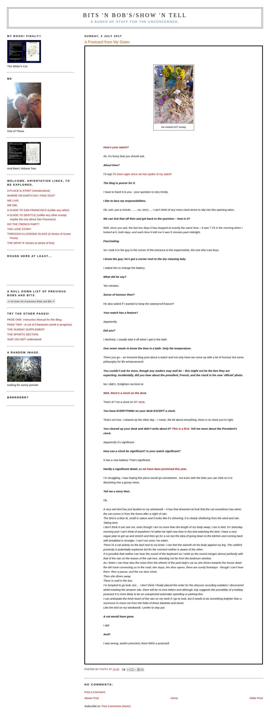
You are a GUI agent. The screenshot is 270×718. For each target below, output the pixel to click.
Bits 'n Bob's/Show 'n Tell (135, 15)
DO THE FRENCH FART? (23, 224)
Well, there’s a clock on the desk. (125, 393)
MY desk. (140, 401)
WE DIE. (12, 205)
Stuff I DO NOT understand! (24, 339)
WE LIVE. (13, 200)
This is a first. (181, 428)
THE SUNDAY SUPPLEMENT (26, 329)
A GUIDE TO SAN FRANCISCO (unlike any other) (38, 210)
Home (174, 698)
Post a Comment (94, 692)
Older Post (256, 698)
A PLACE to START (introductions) (28, 190)
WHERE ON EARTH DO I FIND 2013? (31, 195)
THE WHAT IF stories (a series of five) (30, 242)
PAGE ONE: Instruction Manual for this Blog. (34, 319)
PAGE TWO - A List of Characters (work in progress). (40, 324)
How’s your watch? (116, 147)
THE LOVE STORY (19, 229)
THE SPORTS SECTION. (23, 334)
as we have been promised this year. (163, 468)
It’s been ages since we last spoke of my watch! (142, 174)
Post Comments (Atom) (115, 706)
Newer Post (91, 698)
